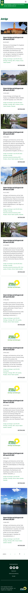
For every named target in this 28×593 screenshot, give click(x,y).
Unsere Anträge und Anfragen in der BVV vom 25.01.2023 (13, 131)
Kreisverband (6, 369)
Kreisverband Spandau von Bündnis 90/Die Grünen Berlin (14, 5)
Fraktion (18, 58)
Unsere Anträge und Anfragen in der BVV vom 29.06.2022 (13, 294)
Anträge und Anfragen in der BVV (10, 56)
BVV (18, 56)
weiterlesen (21, 63)
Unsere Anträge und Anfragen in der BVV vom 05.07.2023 (13, 36)
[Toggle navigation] (25, 11)
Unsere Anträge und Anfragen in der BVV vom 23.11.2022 (13, 186)
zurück (4, 552)
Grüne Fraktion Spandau (13, 157)
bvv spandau (18, 318)
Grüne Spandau (9, 3)
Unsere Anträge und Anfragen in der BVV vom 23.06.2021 (13, 516)
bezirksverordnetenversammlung (11, 155)
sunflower (11, 586)
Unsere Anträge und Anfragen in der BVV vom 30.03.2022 (13, 347)
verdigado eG (9, 587)
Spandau (13, 104)
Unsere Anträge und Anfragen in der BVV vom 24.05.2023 (13, 87)
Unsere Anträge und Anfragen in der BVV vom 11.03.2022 (13, 399)
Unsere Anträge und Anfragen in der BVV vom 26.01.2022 (13, 452)
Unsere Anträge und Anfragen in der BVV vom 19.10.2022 (13, 239)
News (21, 56)
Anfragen (6, 58)
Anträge (10, 58)
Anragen (5, 538)
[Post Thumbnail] (14, 26)
